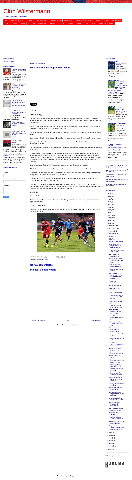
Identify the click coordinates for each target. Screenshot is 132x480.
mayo (111, 435)
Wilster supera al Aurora (116, 360)
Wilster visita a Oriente (116, 241)
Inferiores (52, 23)
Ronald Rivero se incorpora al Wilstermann (114, 404)
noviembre (112, 228)
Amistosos (14, 20)
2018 (109, 212)
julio (110, 239)
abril (110, 438)
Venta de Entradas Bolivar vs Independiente (120, 64)
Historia (23, 23)
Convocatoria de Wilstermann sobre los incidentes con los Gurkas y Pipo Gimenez (19, 103)
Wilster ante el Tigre (115, 285)
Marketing (70, 23)
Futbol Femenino (116, 20)
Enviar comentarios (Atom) (70, 325)
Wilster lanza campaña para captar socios (116, 302)
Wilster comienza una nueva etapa (115, 388)
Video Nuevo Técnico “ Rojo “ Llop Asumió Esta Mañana (19, 133)
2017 (109, 215)
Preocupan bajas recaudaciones (114, 255)
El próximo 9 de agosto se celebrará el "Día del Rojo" (116, 296)
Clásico (22, 20)
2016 (109, 218)
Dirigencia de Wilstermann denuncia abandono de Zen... (116, 427)
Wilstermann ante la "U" (116, 353)
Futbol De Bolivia (113, 80)
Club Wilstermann (26, 11)
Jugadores (61, 23)
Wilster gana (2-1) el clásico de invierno (115, 374)
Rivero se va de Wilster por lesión (116, 369)
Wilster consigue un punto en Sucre (115, 349)
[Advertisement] (62, 42)
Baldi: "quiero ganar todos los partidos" (115, 265)
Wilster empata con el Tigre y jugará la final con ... (116, 260)
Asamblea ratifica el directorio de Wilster (116, 418)
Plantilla (79, 23)
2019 (109, 210)
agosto (111, 236)
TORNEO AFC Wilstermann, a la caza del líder (115, 311)
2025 (109, 193)
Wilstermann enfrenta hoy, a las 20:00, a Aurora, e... (115, 379)
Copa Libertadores (41, 20)
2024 (109, 196)
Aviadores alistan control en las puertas (116, 251)
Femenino (98, 20)
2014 (109, 223)
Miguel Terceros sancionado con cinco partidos (119, 126)
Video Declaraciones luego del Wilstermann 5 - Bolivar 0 (19, 123)
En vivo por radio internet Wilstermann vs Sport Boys (19, 112)
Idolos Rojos (31, 23)
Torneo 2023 (102, 23)
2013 (109, 449)
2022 (109, 201)
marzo (111, 440)
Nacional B (111, 106)
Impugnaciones (42, 23)
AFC (6, 20)
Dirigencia (79, 20)
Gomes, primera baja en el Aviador (116, 384)
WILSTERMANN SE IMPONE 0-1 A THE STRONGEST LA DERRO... (116, 276)
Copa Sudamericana (55, 20)
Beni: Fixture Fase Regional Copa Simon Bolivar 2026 (120, 109)
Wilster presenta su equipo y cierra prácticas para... (115, 329)
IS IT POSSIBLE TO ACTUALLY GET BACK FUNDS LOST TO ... (117, 166)
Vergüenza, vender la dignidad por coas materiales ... (116, 185)
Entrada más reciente (38, 320)
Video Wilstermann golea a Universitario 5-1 (116, 317)
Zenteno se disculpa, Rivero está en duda (116, 399)
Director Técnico (68, 20)
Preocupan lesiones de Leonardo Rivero (116, 409)
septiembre (112, 233)
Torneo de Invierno (42, 259)
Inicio (67, 320)
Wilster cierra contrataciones (114, 282)
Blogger (72, 476)
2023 (109, 199)
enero (111, 446)
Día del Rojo (88, 20)
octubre (111, 231)
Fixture (106, 20)
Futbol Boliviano (113, 61)
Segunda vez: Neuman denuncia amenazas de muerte (19, 70)
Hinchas (15, 23)
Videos (111, 23)
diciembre (112, 225)
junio (110, 432)
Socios (86, 23)
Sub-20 (93, 23)
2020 (109, 207)
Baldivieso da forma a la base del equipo (116, 422)
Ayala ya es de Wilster (116, 292)
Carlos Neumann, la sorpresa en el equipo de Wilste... (116, 393)
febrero (111, 443)
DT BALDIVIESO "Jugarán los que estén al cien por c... (116, 245)
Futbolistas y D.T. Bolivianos (117, 123)
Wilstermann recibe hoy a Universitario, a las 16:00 (116, 323)
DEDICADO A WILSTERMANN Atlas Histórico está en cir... (116, 344)
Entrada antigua (96, 320)
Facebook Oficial (8, 61)
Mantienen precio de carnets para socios (115, 306)
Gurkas (7, 23)
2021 (109, 204)
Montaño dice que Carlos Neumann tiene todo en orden (115, 364)
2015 (109, 220)
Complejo (30, 20)
